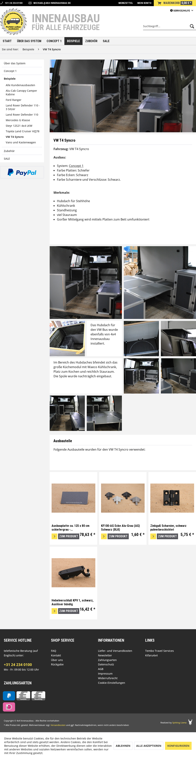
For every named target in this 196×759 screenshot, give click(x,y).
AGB (100, 669)
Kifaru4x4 (151, 655)
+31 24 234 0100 (18, 664)
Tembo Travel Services (159, 651)
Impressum (105, 673)
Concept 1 (10, 71)
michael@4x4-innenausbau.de (52, 3)
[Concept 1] (54, 41)
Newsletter (105, 655)
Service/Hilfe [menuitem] (180, 10)
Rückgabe (57, 664)
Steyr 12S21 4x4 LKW (19, 125)
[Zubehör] (91, 41)
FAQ (53, 651)
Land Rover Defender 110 (22, 114)
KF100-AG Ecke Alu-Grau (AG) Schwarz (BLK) (120, 527)
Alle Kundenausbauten (20, 85)
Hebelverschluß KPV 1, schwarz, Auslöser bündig (72, 602)
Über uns (57, 660)
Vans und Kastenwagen (21, 142)
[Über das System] (29, 41)
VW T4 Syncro (15, 137)
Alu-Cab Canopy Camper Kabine (21, 92)
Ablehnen (123, 746)
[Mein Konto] (144, 3)
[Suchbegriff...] (169, 26)
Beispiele (9, 78)
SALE (7, 158)
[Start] (7, 41)
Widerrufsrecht (107, 678)
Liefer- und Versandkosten (115, 651)
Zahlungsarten (107, 660)
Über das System (14, 63)
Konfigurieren (178, 746)
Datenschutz (106, 664)
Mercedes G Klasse (18, 120)
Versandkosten (58, 725)
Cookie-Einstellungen (111, 683)
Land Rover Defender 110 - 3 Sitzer (23, 107)
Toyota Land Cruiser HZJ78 (22, 131)
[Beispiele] (73, 41)
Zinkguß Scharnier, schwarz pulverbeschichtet (168, 527)
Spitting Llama (179, 722)
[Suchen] (192, 26)
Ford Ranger (13, 100)
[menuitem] (126, 3)
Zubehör (9, 151)
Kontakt (56, 655)
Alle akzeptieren (148, 746)
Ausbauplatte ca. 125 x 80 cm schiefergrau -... (70, 527)
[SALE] (106, 41)
